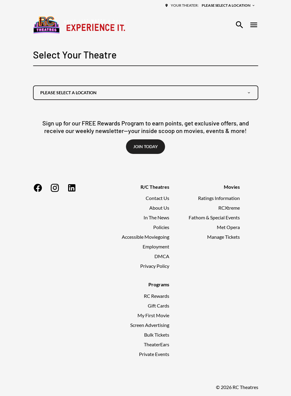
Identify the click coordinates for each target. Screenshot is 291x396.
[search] (239, 25)
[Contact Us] (157, 198)
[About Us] (159, 208)
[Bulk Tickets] (156, 335)
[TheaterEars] (156, 344)
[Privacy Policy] (154, 266)
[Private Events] (154, 354)
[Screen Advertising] (149, 325)
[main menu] (253, 24)
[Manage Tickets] (223, 237)
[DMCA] (161, 256)
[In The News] (156, 217)
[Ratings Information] (219, 198)
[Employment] (156, 246)
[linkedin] (72, 188)
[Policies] (161, 227)
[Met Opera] (228, 227)
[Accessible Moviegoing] (145, 237)
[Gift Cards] (158, 306)
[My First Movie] (153, 315)
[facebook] (38, 188)
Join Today (145, 146)
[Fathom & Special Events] (214, 217)
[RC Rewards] (156, 296)
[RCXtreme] (229, 208)
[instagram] (55, 188)
